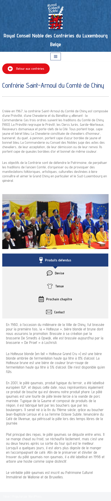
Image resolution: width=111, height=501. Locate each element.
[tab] (55, 260)
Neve (6, 496)
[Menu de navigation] (55, 56)
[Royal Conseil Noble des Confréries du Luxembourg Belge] (55, 26)
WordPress (35, 496)
